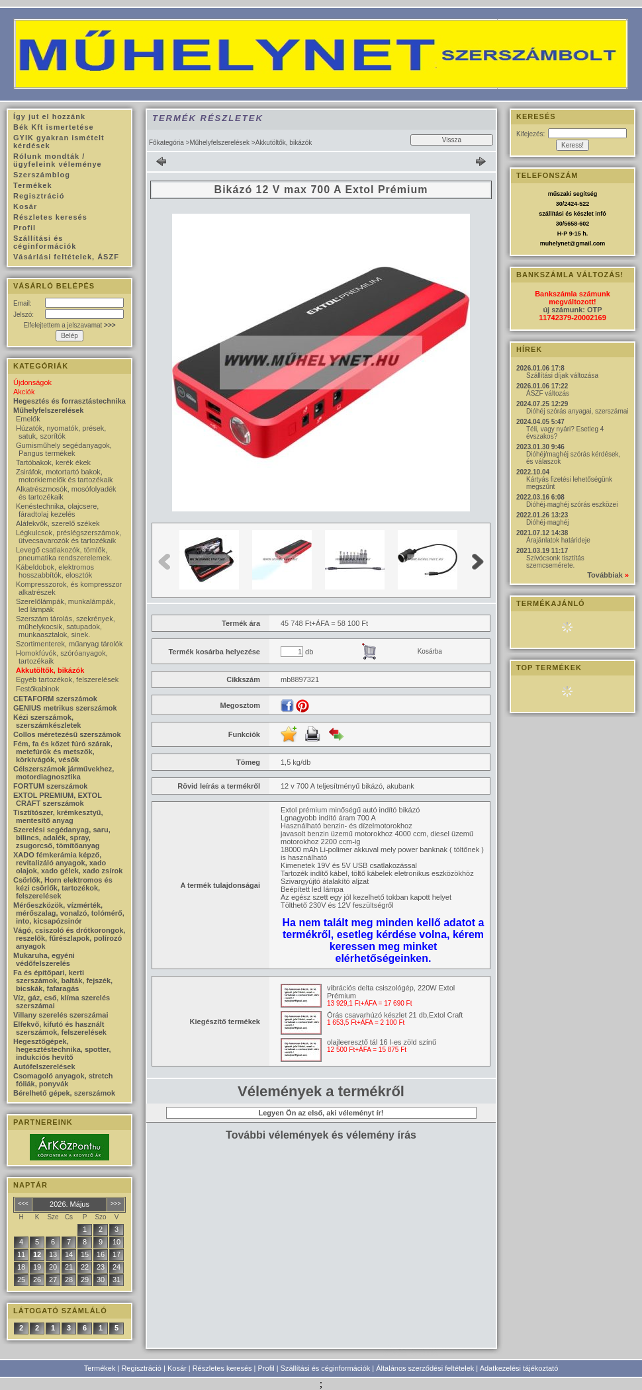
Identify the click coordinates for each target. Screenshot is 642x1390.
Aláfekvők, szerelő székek (58, 523)
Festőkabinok (37, 689)
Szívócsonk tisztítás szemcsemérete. (555, 561)
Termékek (100, 1368)
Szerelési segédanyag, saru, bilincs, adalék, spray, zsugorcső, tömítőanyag (62, 837)
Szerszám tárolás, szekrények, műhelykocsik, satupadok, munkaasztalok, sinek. (65, 626)
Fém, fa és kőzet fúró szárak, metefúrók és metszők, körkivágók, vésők (63, 751)
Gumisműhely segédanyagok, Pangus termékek (64, 449)
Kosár (177, 1368)
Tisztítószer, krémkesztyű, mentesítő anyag (58, 816)
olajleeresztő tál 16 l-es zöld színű (381, 1042)
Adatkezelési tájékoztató (519, 1368)
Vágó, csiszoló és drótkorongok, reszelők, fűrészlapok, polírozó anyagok (69, 938)
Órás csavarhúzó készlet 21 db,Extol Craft (395, 1015)
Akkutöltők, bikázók (50, 670)
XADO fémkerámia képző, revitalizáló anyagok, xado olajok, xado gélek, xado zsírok (67, 863)
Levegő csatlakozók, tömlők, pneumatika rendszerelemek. (64, 554)
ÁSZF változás (547, 393)
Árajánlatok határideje (558, 540)
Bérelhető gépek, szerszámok (64, 1093)
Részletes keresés (222, 1368)
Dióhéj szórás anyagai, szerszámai (577, 411)
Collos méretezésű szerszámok (67, 734)
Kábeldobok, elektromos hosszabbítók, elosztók (55, 571)
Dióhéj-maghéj (547, 522)
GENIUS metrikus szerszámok (65, 708)
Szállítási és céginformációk (326, 1368)
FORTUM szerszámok (50, 786)
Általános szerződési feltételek (425, 1368)
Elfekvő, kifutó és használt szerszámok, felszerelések (60, 1028)
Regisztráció (141, 1368)
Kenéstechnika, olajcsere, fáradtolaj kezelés (57, 510)
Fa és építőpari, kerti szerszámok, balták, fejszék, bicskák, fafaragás (63, 980)
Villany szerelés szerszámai (61, 1015)
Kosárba (430, 651)
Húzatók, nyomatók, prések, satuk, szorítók (61, 432)
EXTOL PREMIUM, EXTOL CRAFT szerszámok (57, 799)
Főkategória (166, 142)
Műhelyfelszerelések (219, 142)
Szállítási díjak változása (562, 375)
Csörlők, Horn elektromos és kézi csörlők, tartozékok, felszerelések (63, 888)
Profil (266, 1368)
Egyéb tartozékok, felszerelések (67, 679)
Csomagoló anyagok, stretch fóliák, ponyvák (63, 1080)
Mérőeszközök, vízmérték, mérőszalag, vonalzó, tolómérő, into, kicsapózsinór (68, 913)
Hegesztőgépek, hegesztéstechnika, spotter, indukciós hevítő (62, 1049)
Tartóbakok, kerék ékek (53, 462)
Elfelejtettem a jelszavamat (69, 325)
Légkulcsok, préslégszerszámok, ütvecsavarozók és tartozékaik (68, 536)
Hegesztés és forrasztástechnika (69, 401)
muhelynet (555, 243)
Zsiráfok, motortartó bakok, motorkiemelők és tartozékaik (64, 476)
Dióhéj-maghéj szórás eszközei (572, 504)
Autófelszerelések (44, 1066)
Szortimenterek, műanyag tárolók (69, 644)
